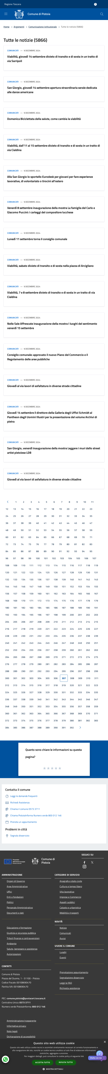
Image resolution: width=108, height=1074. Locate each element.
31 (60, 516)
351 (31, 706)
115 (64, 565)
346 (88, 699)
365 (48, 713)
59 (91, 530)
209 (48, 622)
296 (72, 671)
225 (80, 629)
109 (15, 565)
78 (52, 544)
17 (45, 509)
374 (23, 720)
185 (48, 607)
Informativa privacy (16, 1026)
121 (15, 572)
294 (56, 671)
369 (80, 713)
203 (96, 614)
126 (56, 572)
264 (7, 657)
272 (72, 657)
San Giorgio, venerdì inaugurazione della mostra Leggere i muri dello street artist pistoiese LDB (53, 450)
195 (31, 614)
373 (15, 720)
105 (78, 558)
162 (56, 593)
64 (37, 537)
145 (15, 586)
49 (14, 530)
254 (23, 650)
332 (72, 692)
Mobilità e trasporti (69, 913)
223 (64, 629)
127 (64, 572)
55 (60, 530)
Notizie (63, 928)
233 (48, 636)
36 (7, 523)
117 (80, 565)
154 (88, 586)
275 (96, 657)
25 (14, 516)
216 (7, 629)
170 (23, 600)
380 (72, 720)
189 (80, 607)
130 (88, 572)
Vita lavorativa (67, 891)
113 (48, 565)
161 (48, 593)
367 (64, 713)
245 (48, 643)
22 (83, 509)
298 (88, 671)
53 (45, 530)
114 (56, 565)
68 (68, 537)
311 (96, 678)
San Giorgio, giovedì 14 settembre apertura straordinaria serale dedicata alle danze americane (52, 89)
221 (48, 629)
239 (96, 636)
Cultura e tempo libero (71, 886)
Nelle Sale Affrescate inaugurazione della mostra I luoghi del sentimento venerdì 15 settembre (52, 325)
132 (7, 579)
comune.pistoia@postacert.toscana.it (26, 998)
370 (88, 713)
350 (23, 706)
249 (80, 643)
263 (96, 650)
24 (7, 516)
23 (91, 509)
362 (23, 713)
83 (91, 544)
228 (7, 636)
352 (39, 706)
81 (75, 544)
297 (80, 671)
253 (15, 650)
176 (72, 600)
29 (45, 516)
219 (31, 629)
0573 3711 (25, 1002)
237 (80, 636)
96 (7, 558)
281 (48, 664)
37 (14, 523)
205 (15, 622)
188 (72, 607)
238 (88, 636)
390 (56, 727)
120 (7, 572)
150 (56, 586)
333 (80, 692)
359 (96, 706)
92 (68, 551)
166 (88, 593)
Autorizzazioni (14, 954)
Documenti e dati (15, 913)
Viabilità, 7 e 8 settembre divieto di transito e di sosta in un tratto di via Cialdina (51, 294)
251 (96, 643)
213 (80, 622)
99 (30, 558)
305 (48, 678)
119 (96, 565)
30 (52, 516)
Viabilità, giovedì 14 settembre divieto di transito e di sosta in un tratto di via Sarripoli (52, 58)
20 (68, 509)
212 (72, 622)
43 (60, 523)
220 (39, 629)
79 (60, 544)
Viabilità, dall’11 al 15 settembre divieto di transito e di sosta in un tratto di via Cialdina (53, 147)
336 (7, 699)
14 (22, 509)
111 (31, 565)
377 (48, 720)
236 (72, 636)
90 (52, 551)
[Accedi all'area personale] (95, 4)
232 (39, 636)
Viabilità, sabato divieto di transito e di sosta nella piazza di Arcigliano (50, 265)
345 (80, 699)
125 (48, 572)
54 (52, 530)
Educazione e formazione (19, 927)
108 (7, 565)
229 (15, 636)
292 (39, 671)
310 (88, 678)
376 (39, 720)
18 (52, 509)
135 (31, 579)
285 (80, 664)
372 (7, 720)
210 (56, 622)
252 (7, 650)
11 (92, 502)
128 (72, 572)
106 (86, 558)
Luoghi (63, 952)
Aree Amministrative (17, 886)
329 (48, 692)
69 (75, 537)
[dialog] (54, 1056)
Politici (10, 902)
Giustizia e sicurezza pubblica (21, 933)
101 (46, 558)
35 (91, 516)
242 (23, 643)
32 (68, 516)
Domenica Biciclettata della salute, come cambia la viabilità (44, 119)
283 (64, 664)
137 (48, 579)
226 (88, 629)
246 (56, 643)
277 (15, 664)
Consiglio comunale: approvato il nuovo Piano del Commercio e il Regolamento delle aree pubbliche (47, 356)
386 (23, 727)
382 (88, 720)
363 (31, 713)
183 (31, 607)
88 (37, 551)
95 (91, 551)
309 (80, 678)
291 (31, 671)
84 (7, 551)
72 (7, 544)
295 (64, 671)
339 (31, 699)
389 (48, 727)
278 (23, 664)
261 (80, 650)
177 (80, 600)
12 (7, 509)
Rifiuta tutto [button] (66, 1062)
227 (96, 629)
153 (80, 586)
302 (23, 678)
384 (7, 727)
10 (84, 502)
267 (31, 657)
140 (72, 579)
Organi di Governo (16, 881)
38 (22, 523)
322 (88, 685)
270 (56, 657)
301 (15, 678)
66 (52, 537)
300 (7, 678)
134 (23, 579)
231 (31, 636)
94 (83, 551)
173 (48, 600)
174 (56, 600)
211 (64, 622)
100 (38, 558)
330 (56, 692)
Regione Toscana (12, 4)
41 (45, 523)
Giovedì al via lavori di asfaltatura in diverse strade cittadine (44, 386)
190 (88, 607)
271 (64, 657)
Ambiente (11, 943)
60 (7, 537)
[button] (54, 1069)
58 (83, 530)
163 (64, 593)
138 (56, 579)
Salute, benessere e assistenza (22, 949)
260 (72, 650)
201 (80, 614)
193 (15, 614)
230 (23, 636)
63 (30, 537)
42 (52, 523)
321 (80, 685)
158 (23, 593)
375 (31, 720)
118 (88, 565)
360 (7, 713)
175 (64, 600)
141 (80, 579)
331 (64, 692)
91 (60, 551)
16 (37, 509)
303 (31, 678)
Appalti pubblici (67, 902)
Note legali (12, 1031)
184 (39, 607)
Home (6, 27)
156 (7, 593)
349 (15, 706)
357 (80, 706)
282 (56, 664)
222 (56, 629)
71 (91, 537)
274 (88, 657)
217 (15, 629)
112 (39, 565)
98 (22, 558)
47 (91, 523)
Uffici (9, 891)
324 (7, 692)
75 (30, 544)
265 (15, 657)
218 (23, 629)
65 (45, 537)
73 (14, 544)
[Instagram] (84, 867)
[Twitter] (92, 862)
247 (64, 643)
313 (15, 685)
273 (80, 657)
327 (31, 692)
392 (72, 727)
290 (23, 671)
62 (22, 537)
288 (7, 671)
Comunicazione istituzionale (43, 27)
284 (72, 664)
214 (88, 622)
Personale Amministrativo (20, 907)
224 (72, 629)
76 (37, 544)
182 (23, 607)
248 (72, 643)
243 (31, 643)
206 (23, 622)
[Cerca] (102, 14)
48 (7, 530)
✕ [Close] (104, 1058)
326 (23, 692)
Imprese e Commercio (70, 897)
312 (7, 685)
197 (48, 614)
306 (56, 678)
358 (88, 706)
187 (64, 607)
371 (96, 713)
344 (72, 699)
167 (96, 593)
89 (45, 551)
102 (54, 558)
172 (39, 600)
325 (15, 692)
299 (96, 671)
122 (23, 572)
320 (72, 685)
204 (7, 622)
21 (75, 509)
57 (75, 530)
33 (75, 516)
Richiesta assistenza (70, 988)
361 (15, 713)
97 (14, 558)
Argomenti (19, 27)
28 (37, 516)
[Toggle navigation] (6, 14)
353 (48, 706)
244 (39, 643)
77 (45, 544)
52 (37, 530)
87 (30, 551)
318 (56, 685)
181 (15, 607)
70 (83, 537)
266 (23, 657)
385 (15, 727)
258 (56, 650)
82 (83, 544)
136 (39, 579)
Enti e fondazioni (15, 897)
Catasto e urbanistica (70, 907)
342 (56, 699)
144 (7, 586)
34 (83, 516)
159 (31, 593)
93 (75, 551)
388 (39, 727)
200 (72, 614)
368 (72, 713)
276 (7, 664)
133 (15, 579)
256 (39, 650)
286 (88, 664)
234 (56, 636)
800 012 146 (38, 1006)
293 (48, 671)
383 (96, 720)
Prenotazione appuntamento (74, 972)
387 (31, 727)
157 (15, 593)
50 (22, 530)
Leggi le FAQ (66, 983)
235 (64, 636)
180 (7, 607)
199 (64, 614)
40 (37, 523)
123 (31, 572)
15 (30, 509)
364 (39, 713)
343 (64, 699)
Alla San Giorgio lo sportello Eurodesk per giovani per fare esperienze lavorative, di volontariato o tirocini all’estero (50, 178)
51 (30, 530)
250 (88, 643)
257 (48, 650)
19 (60, 509)
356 (72, 706)
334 (88, 692)
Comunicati (13, 50)
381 (80, 720)
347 (96, 699)
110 (23, 565)
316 (39, 685)
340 (39, 699)
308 (72, 678)
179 (96, 600)
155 (96, 586)
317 (48, 685)
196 (39, 614)
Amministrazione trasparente (21, 1020)
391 (64, 727)
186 (56, 607)
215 (96, 622)
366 (56, 713)
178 (88, 600)
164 (72, 593)
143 (96, 579)
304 (39, 678)
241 (15, 643)
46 (83, 523)
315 (31, 685)
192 (7, 614)
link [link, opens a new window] (82, 1056)
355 (64, 706)
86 (22, 551)
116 (72, 565)
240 (7, 643)
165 (80, 593)
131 (96, 572)
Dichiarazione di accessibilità (21, 1036)
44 (68, 523)
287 (96, 664)
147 (31, 586)
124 (39, 572)
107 (94, 558)
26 (22, 516)
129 (80, 572)
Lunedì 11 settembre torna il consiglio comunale (37, 239)
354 (56, 706)
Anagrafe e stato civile (71, 881)
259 (64, 650)
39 (30, 523)
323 (96, 685)
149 (48, 586)
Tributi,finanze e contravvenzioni (23, 938)
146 (23, 586)
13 (14, 509)
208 (39, 622)
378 (56, 720)
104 (70, 558)
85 (14, 551)
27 (30, 516)
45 (75, 523)
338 (23, 699)
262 (88, 650)
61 (14, 537)
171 (31, 600)
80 (68, 544)
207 (31, 622)
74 (22, 544)
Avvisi (63, 938)
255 (31, 650)
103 (62, 558)
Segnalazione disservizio (72, 977)
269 (48, 657)
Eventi (63, 957)
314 (23, 685)
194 (23, 614)
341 (48, 699)
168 (7, 600)
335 (96, 692)
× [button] (105, 1042)
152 (72, 586)
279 (31, 664)
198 (56, 614)
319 (64, 685)
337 (15, 699)
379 (64, 720)
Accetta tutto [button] (42, 1062)
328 (39, 692)
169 (15, 600)
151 (64, 586)
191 (96, 607)
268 (39, 657)
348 (7, 706)
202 (88, 614)
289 (15, 671)
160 (39, 593)
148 (39, 586)
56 (68, 530)
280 (39, 664)
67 (60, 537)
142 (88, 579)
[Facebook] (84, 862)
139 (64, 579)
